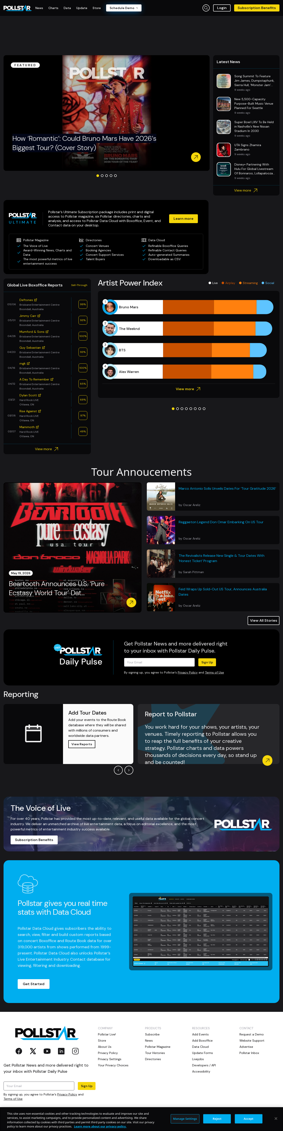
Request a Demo (251, 1034)
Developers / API (204, 1065)
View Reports (81, 744)
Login (222, 8)
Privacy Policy (188, 672)
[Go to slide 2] (102, 175)
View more (246, 190)
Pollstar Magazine (157, 1047)
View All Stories (263, 620)
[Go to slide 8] (204, 408)
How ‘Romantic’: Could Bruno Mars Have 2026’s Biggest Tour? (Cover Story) (84, 143)
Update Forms (202, 1053)
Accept (248, 1119)
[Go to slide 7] (199, 408)
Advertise (246, 1047)
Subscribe (152, 1034)
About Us (104, 1047)
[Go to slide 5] (115, 175)
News (149, 1041)
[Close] (276, 1118)
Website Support (251, 1041)
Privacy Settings (109, 1059)
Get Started (33, 984)
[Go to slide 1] (97, 175)
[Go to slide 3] (106, 175)
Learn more (183, 218)
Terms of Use (214, 672)
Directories (153, 1059)
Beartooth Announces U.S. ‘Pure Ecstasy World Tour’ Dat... (57, 588)
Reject (217, 1119)
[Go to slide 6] (195, 408)
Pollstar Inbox (249, 1053)
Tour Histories (155, 1053)
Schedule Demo (124, 7)
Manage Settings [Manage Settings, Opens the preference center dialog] (185, 1119)
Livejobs (198, 1059)
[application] (188, 339)
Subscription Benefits (257, 8)
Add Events (200, 1034)
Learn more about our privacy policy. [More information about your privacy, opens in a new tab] (100, 1126)
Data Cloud (200, 1047)
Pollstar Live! (107, 1034)
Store (102, 1041)
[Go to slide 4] (111, 175)
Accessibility (201, 1071)
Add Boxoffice (202, 1041)
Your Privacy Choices (113, 1065)
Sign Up (207, 662)
